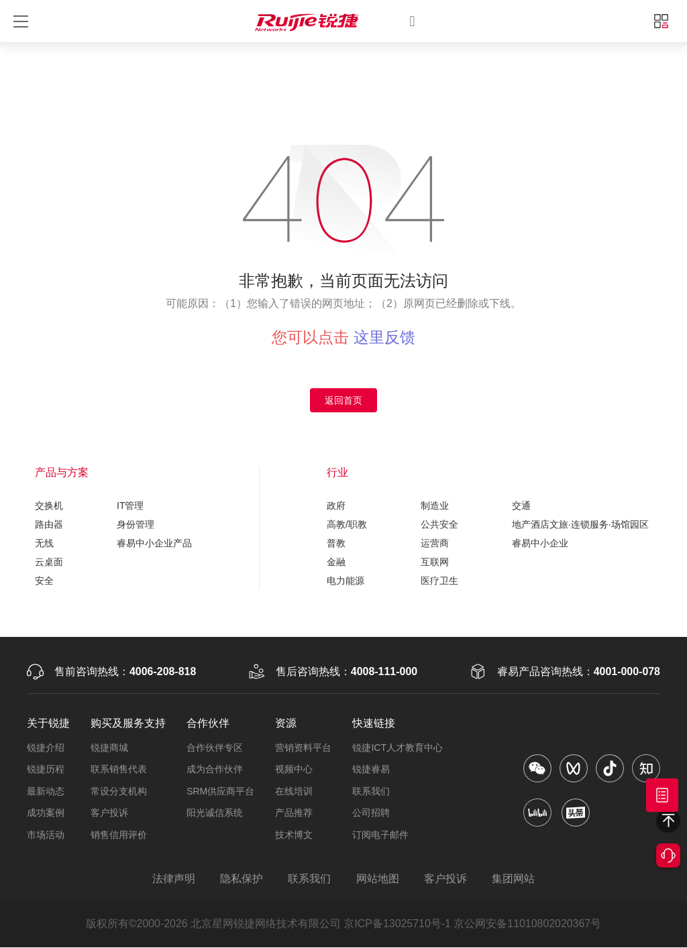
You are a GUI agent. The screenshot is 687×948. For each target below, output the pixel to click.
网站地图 (377, 879)
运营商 (435, 543)
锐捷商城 (109, 747)
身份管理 (135, 524)
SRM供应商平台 (220, 791)
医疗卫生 (439, 580)
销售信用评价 (119, 834)
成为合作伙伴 (215, 769)
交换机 (49, 505)
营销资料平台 (303, 747)
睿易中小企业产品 (154, 543)
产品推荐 (294, 813)
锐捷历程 (45, 769)
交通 (521, 505)
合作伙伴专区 (215, 747)
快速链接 (373, 723)
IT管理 (130, 505)
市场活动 (45, 834)
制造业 (435, 505)
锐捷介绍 (45, 747)
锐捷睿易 (371, 769)
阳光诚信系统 (215, 813)
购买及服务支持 (128, 723)
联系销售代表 (119, 769)
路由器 (49, 524)
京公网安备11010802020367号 (528, 924)
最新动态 (45, 791)
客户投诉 (109, 813)
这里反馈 (384, 337)
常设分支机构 (119, 791)
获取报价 (662, 795)
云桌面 (49, 561)
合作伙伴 (208, 723)
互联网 (435, 561)
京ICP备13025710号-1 (397, 924)
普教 (336, 543)
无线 (44, 543)
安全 (44, 580)
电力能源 (345, 580)
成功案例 (45, 813)
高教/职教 (347, 524)
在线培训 (294, 791)
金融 (336, 561)
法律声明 (172, 879)
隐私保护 (240, 879)
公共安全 (439, 524)
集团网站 (514, 879)
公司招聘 (371, 813)
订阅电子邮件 (380, 834)
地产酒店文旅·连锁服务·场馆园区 (580, 524)
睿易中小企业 (540, 543)
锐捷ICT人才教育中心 (397, 747)
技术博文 (294, 834)
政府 (336, 505)
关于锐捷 (48, 723)
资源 (286, 723)
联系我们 (371, 791)
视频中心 (294, 769)
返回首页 (343, 400)
